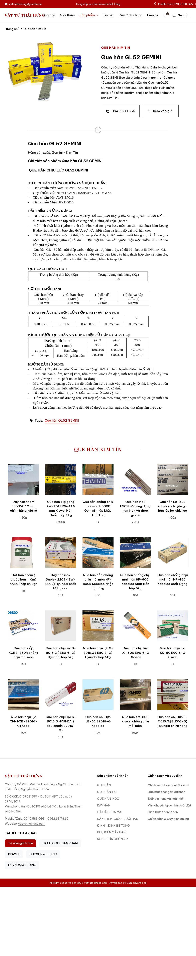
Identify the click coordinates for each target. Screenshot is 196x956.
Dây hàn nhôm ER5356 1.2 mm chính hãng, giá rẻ (23, 506)
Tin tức (108, 15)
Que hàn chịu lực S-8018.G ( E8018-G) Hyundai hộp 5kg (98, 652)
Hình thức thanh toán (163, 812)
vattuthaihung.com (31, 823)
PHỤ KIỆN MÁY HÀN (111, 832)
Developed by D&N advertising (128, 882)
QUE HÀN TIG (107, 792)
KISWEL (14, 854)
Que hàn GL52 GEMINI (62, 420)
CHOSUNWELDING (43, 854)
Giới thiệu (67, 15)
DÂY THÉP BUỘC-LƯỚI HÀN (117, 819)
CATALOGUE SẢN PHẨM (60, 843)
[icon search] (181, 15)
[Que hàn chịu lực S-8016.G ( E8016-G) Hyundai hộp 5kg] (60, 625)
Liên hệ (152, 15)
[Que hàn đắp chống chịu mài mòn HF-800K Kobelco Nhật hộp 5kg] (97, 552)
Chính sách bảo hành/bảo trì (168, 785)
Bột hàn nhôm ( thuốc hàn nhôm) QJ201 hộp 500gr (23, 579)
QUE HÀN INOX (108, 798)
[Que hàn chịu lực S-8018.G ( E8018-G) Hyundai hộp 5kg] (97, 625)
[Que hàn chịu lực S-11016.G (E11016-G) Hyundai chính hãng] (172, 694)
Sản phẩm (88, 15)
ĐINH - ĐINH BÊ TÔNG (113, 825)
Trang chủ (47, 15)
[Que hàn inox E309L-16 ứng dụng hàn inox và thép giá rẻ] (135, 479)
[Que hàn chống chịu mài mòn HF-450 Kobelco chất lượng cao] (172, 552)
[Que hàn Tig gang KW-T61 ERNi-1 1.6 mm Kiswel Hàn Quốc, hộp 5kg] (60, 479)
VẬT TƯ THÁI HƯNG (25, 15)
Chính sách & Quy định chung (168, 819)
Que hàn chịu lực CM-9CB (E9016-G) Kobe (23, 721)
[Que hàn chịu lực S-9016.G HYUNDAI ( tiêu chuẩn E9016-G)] (60, 694)
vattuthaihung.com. (96, 882)
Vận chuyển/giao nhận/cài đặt (169, 805)
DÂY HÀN (103, 805)
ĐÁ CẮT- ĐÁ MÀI (109, 812)
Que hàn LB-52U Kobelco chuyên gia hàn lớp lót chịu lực (173, 506)
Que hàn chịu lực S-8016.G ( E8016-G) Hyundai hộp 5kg (61, 652)
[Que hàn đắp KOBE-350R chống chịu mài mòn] (23, 625)
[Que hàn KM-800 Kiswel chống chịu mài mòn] (135, 694)
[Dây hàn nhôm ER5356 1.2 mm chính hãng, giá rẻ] (23, 479)
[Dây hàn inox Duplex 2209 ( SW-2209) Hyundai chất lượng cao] (60, 552)
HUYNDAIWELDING (22, 865)
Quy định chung (130, 15)
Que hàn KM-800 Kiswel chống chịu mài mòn (135, 721)
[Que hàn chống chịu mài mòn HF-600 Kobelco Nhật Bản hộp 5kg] (135, 552)
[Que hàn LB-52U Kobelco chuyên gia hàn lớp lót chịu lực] (172, 479)
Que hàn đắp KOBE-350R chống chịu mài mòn (23, 652)
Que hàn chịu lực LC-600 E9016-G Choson (135, 652)
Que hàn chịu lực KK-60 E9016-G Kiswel (172, 652)
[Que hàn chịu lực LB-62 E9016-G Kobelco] (97, 694)
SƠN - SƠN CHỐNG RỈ (113, 839)
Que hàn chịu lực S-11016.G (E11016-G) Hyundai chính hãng (172, 721)
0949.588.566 (123, 111)
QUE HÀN (104, 785)
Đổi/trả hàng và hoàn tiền (166, 798)
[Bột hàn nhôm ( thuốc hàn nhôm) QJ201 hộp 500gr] (23, 552)
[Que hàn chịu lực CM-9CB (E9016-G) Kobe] (23, 694)
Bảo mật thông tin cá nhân (166, 792)
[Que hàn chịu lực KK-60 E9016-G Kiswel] (172, 625)
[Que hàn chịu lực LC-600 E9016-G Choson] (135, 625)
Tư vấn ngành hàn (20, 843)
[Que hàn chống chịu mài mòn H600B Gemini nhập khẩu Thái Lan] (97, 479)
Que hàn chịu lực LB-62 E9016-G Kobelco (98, 721)
